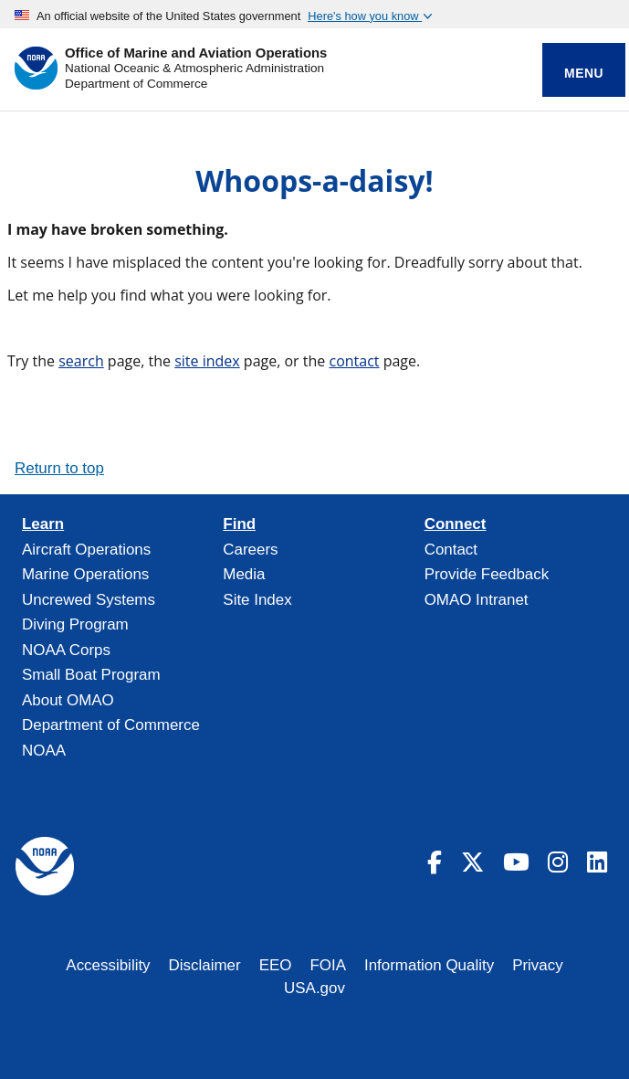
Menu (583, 73)
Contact (451, 549)
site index (207, 361)
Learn (43, 524)
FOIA (327, 965)
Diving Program (75, 624)
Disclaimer (205, 965)
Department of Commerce (136, 83)
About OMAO (68, 700)
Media (244, 574)
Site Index (257, 599)
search (81, 361)
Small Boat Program (91, 674)
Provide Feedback (487, 574)
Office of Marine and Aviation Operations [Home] (196, 53)
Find (239, 524)
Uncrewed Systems (88, 599)
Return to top (59, 468)
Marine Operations (85, 574)
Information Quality (429, 965)
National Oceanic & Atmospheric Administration (194, 68)
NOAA (44, 750)
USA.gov (314, 988)
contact (354, 361)
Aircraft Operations (86, 549)
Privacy (537, 965)
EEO (275, 965)
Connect (456, 524)
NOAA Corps (66, 650)
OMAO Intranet (477, 599)
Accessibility (108, 965)
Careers (250, 549)
